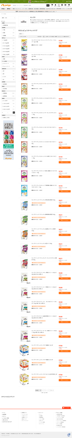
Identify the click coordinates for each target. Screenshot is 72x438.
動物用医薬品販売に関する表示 (27, 433)
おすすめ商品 (51, 36)
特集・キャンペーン (17, 8)
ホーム (3, 412)
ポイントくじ (41, 423)
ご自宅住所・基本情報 (61, 415)
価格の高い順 (66, 36)
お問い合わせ (5, 420)
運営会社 (3, 433)
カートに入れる (64, 46)
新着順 (56, 36)
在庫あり (21, 33)
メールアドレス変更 (60, 417)
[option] (36, 1)
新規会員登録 (58, 8)
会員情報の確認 (59, 414)
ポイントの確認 (59, 423)
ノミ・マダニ (25, 8)
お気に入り (41, 420)
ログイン (63, 8)
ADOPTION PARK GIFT (50, 8)
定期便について (25, 417)
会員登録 (4, 414)
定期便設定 (41, 417)
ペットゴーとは (25, 414)
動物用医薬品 (42, 8)
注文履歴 (40, 415)
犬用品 (3, 8)
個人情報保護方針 (38, 433)
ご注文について (25, 415)
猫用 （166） (5, 17)
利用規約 (8, 433)
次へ (51, 390)
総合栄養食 (36, 8)
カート (40, 414)
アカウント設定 (59, 412)
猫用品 (8, 8)
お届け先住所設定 (60, 419)
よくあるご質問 (69, 8)
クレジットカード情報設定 (61, 420)
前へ (38, 390)
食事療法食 (30, 8)
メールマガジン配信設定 (61, 426)
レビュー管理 (41, 419)
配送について (24, 419)
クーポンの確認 (42, 422)
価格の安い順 (60, 36)
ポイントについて (25, 420)
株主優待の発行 (59, 425)
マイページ (40, 412)
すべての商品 (3, 13)
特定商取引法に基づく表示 (16, 433)
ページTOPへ (66, 407)
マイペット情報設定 (60, 422)
